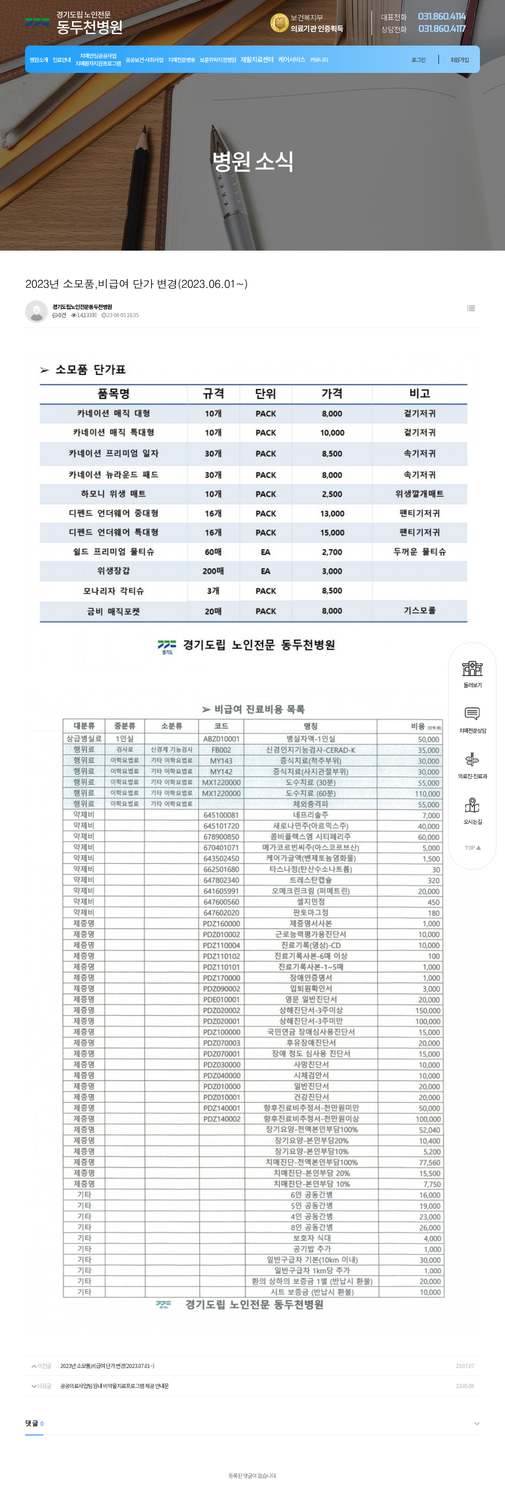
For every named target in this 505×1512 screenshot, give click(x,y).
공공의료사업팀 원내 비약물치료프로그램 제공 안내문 (114, 1220)
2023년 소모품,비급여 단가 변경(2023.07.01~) (107, 1199)
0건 (59, 315)
